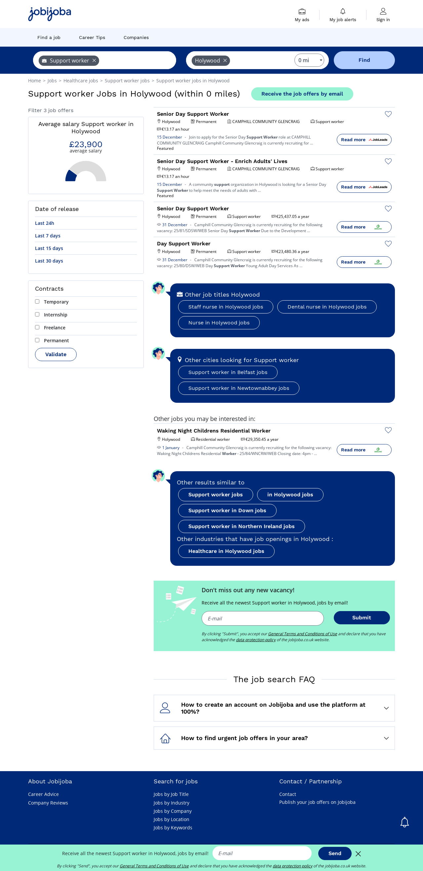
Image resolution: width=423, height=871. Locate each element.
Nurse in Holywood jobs (219, 322)
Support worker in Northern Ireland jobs (241, 526)
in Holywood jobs (290, 494)
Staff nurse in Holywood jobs (225, 307)
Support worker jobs (215, 494)
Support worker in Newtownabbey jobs (238, 388)
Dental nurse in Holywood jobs (327, 307)
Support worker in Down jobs (227, 510)
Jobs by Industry (171, 803)
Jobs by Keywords (173, 827)
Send (334, 853)
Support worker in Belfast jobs (227, 372)
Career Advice (43, 794)
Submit (361, 617)
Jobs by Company (173, 811)
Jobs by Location (171, 819)
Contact (287, 794)
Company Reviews (48, 803)
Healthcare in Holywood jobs (226, 551)
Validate (55, 354)
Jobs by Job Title (171, 794)
